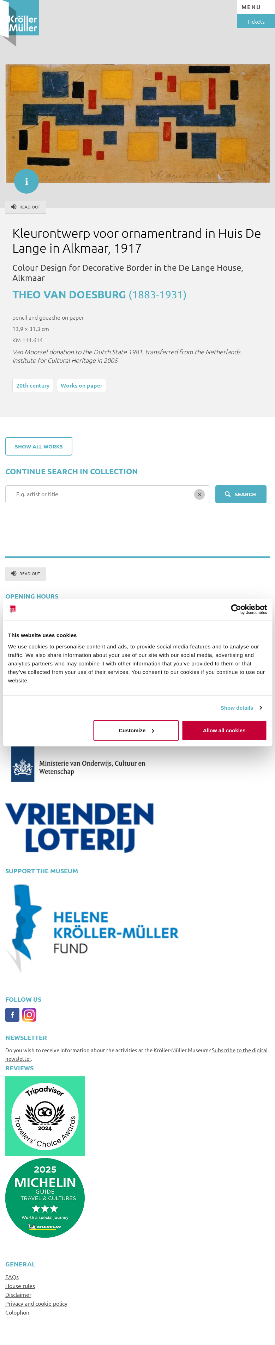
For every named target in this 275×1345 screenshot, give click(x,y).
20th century (32, 385)
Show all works (39, 446)
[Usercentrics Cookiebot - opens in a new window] (236, 609)
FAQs (12, 1276)
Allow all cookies (224, 730)
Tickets (256, 21)
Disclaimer (18, 1294)
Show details (237, 708)
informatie (23, 178)
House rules (20, 1285)
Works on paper (81, 385)
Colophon (17, 1312)
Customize (136, 730)
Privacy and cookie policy (36, 1303)
